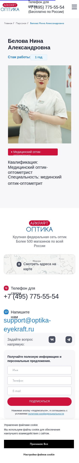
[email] (39, 391)
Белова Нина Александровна (47, 23)
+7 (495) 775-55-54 (46, 7)
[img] (10, 7)
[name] (39, 370)
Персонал (21, 23)
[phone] (39, 380)
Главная (8, 23)
